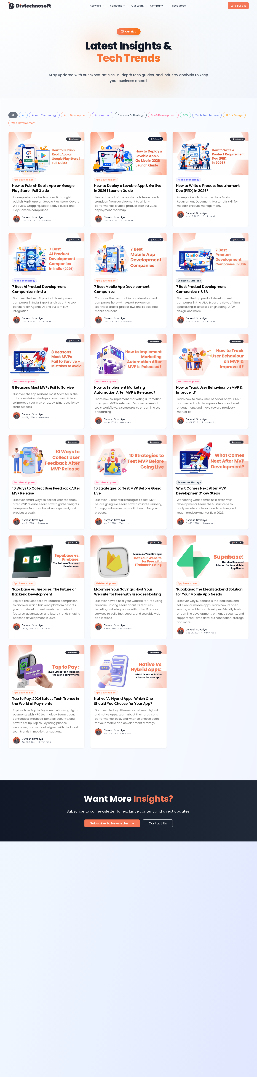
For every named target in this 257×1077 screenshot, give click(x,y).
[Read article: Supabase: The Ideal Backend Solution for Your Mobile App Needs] (210, 587)
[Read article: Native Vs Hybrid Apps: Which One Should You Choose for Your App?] (128, 696)
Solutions (117, 5)
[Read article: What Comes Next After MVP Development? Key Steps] (210, 482)
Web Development (23, 123)
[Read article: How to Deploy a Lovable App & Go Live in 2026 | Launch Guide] (128, 179)
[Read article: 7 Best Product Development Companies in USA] (210, 280)
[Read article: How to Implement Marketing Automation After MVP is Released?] (128, 381)
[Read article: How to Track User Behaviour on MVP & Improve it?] (210, 381)
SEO (185, 115)
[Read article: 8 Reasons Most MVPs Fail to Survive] (46, 381)
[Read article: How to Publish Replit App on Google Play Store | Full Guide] (46, 179)
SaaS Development (163, 115)
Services (97, 5)
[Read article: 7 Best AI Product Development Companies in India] (46, 280)
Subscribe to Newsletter (112, 823)
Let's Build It (238, 5)
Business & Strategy (131, 115)
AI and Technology (44, 115)
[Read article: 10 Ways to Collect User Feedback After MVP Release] (46, 482)
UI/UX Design (234, 115)
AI (23, 115)
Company (158, 5)
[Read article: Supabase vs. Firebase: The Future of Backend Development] (46, 587)
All (13, 115)
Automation (102, 115)
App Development (75, 115)
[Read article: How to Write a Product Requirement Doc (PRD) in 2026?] (210, 179)
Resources (180, 5)
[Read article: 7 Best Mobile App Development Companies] (128, 280)
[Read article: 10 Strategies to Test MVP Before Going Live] (128, 482)
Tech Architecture (207, 115)
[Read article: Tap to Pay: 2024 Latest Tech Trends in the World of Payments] (46, 696)
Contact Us (158, 823)
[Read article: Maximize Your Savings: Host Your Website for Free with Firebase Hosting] (128, 587)
